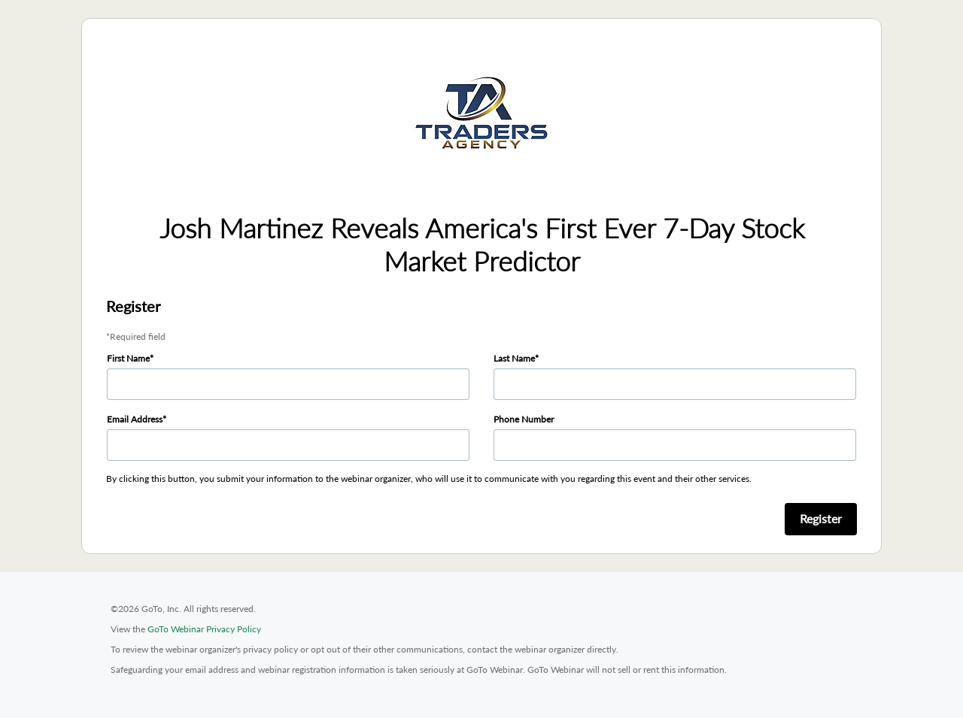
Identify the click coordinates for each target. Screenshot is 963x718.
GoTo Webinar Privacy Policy (204, 629)
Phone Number (524, 419)
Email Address (135, 419)
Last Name (514, 358)
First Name (128, 358)
